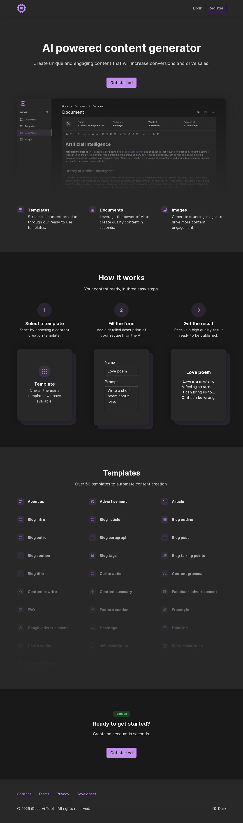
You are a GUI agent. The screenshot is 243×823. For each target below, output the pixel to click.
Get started (121, 82)
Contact (24, 794)
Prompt (111, 381)
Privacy (62, 794)
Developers (86, 794)
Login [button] (197, 8)
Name (110, 362)
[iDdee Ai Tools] (21, 8)
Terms (43, 794)
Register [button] (216, 8)
